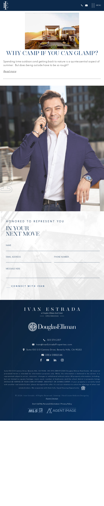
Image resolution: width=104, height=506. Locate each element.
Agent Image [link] (52, 398)
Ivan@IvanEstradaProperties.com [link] (54, 350)
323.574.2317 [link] (54, 346)
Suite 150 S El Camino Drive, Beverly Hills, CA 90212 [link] (54, 355)
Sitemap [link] (57, 395)
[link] (5, 5)
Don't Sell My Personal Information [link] (45, 404)
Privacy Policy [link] (66, 404)
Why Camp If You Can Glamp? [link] (52, 53)
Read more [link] (9, 71)
